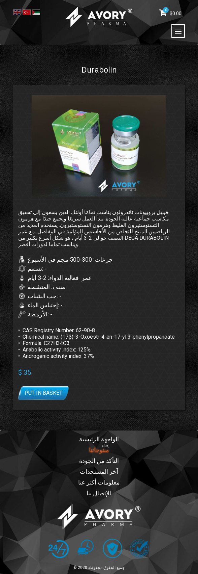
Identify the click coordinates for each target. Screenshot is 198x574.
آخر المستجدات (99, 471)
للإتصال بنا (99, 493)
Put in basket (43, 393)
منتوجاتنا (99, 449)
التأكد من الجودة (99, 460)
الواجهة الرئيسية (99, 439)
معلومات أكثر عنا (99, 482)
